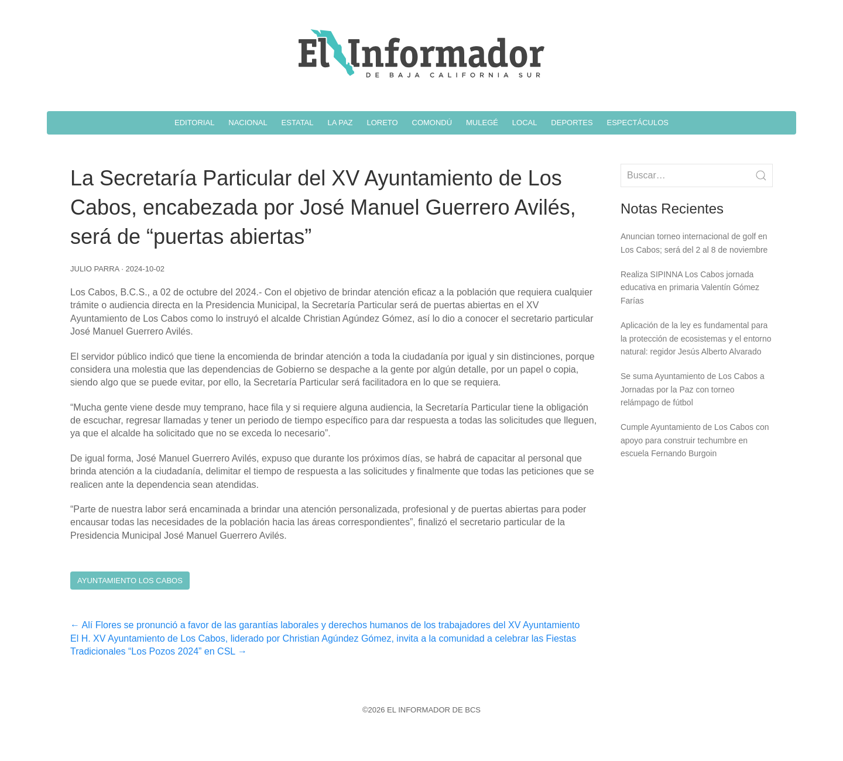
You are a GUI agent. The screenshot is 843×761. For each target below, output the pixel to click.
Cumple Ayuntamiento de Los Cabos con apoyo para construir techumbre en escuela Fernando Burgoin (695, 440)
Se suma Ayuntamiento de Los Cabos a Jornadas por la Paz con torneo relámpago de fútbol (693, 389)
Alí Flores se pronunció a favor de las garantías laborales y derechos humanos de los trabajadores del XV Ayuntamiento (325, 625)
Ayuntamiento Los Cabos (130, 580)
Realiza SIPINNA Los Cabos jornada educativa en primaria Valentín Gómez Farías (690, 287)
